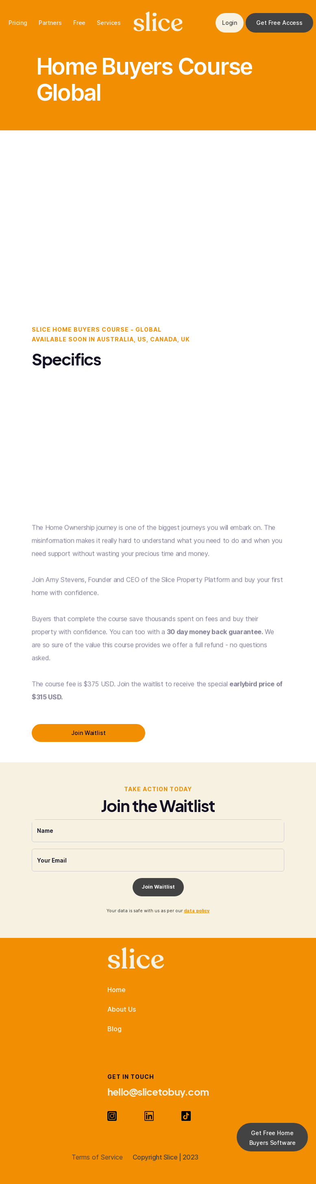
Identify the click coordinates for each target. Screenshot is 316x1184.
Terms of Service (97, 1157)
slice (158, 23)
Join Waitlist (88, 732)
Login (229, 22)
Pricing (18, 22)
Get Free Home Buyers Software (272, 1137)
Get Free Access (279, 22)
